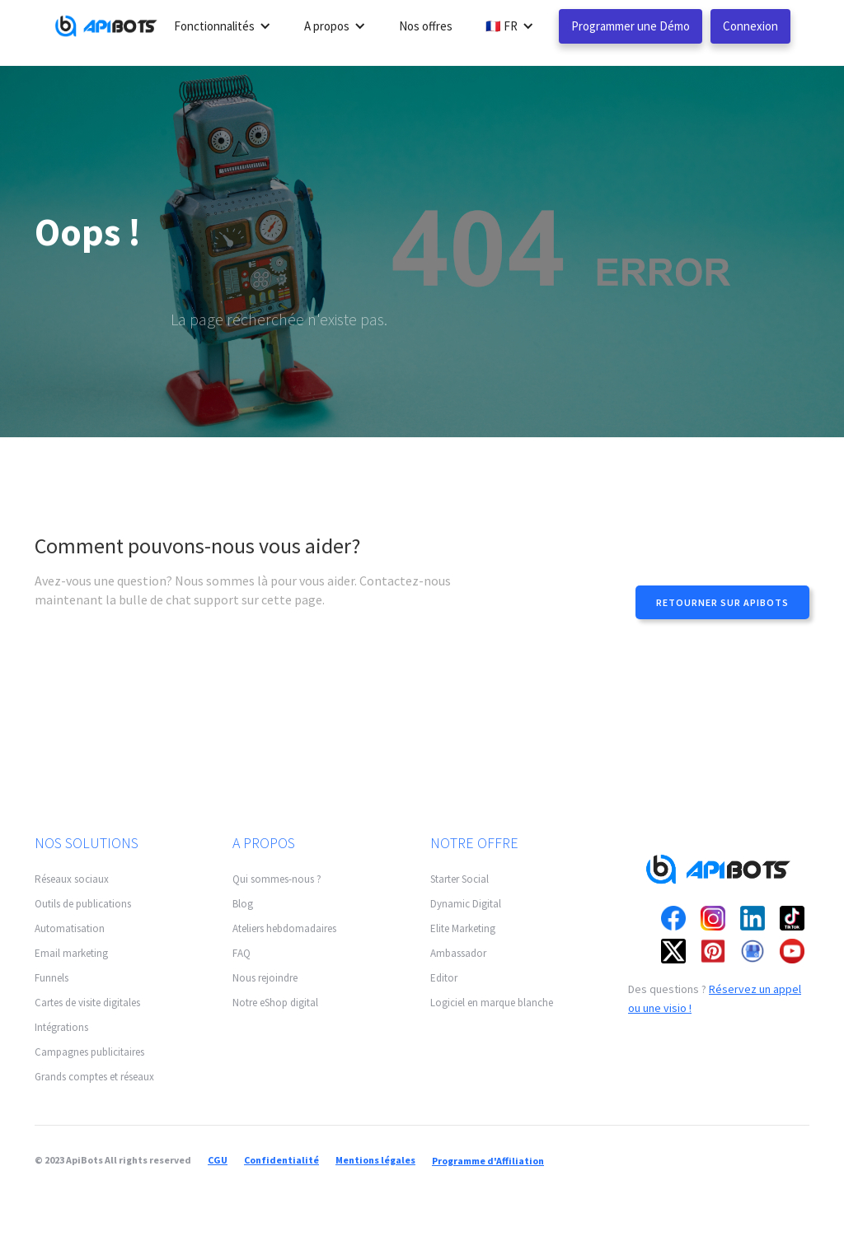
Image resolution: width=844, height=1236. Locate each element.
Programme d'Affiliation (488, 1160)
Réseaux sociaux (72, 879)
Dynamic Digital (465, 904)
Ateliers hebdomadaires (284, 928)
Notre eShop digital (275, 1003)
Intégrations (61, 1027)
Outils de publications (83, 904)
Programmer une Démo (630, 26)
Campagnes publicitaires (89, 1052)
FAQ (241, 953)
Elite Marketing (462, 928)
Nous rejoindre (265, 978)
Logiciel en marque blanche (491, 1003)
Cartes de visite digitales (87, 1003)
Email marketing (71, 953)
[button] (222, 26)
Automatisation (70, 928)
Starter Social (459, 879)
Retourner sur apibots (722, 602)
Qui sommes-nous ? (276, 879)
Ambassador (458, 953)
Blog (242, 904)
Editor (443, 978)
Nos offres (425, 26)
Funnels (51, 978)
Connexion (750, 26)
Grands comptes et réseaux (94, 1077)
